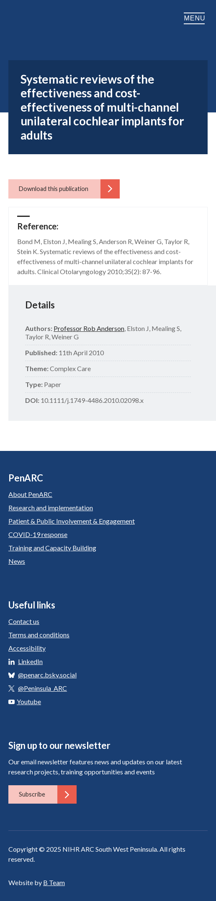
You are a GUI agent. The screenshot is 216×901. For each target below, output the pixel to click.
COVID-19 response (37, 534)
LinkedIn (30, 661)
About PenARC (30, 494)
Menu (196, 18)
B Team (54, 882)
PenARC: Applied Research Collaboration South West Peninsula (50, 18)
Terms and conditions (38, 635)
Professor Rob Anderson (89, 328)
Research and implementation (50, 508)
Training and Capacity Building (52, 548)
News (16, 561)
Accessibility (27, 648)
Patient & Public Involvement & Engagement (71, 521)
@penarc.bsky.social (47, 675)
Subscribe (48, 794)
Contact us (23, 621)
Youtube (24, 701)
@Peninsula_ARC (42, 688)
